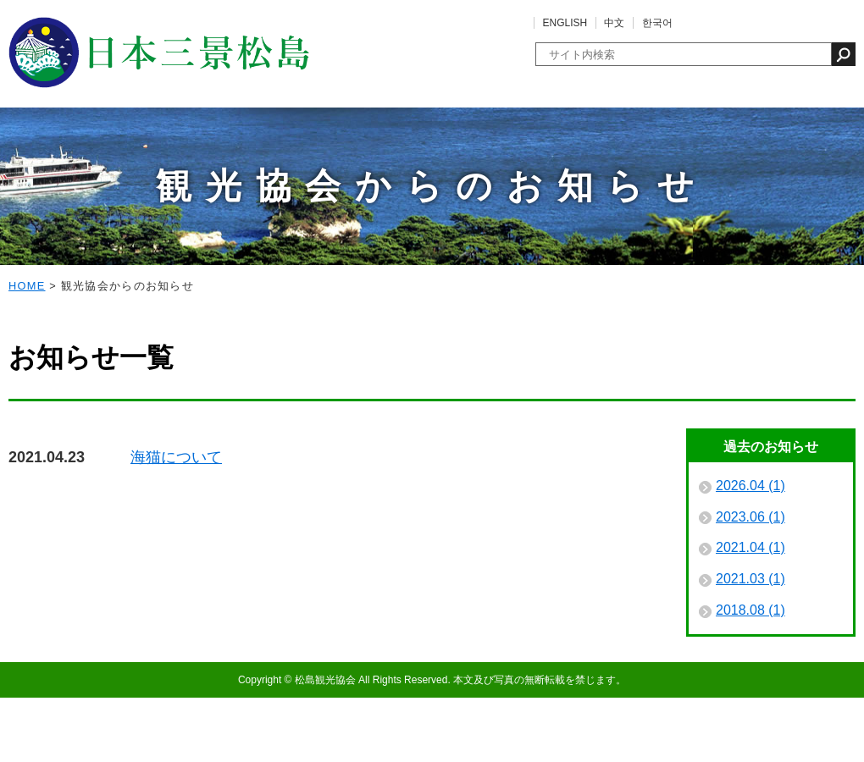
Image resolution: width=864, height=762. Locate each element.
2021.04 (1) (750, 612)
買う (560, 152)
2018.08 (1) (750, 674)
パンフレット (813, 152)
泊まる (475, 152)
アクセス (729, 152)
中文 (614, 23)
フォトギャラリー (644, 152)
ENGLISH (565, 23)
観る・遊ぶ (221, 152)
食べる (390, 152)
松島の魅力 (51, 152)
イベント (136, 152)
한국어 (657, 23)
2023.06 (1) (750, 581)
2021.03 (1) (750, 643)
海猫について (176, 521)
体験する (305, 152)
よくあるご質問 (796, 23)
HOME (27, 350)
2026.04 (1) (750, 550)
